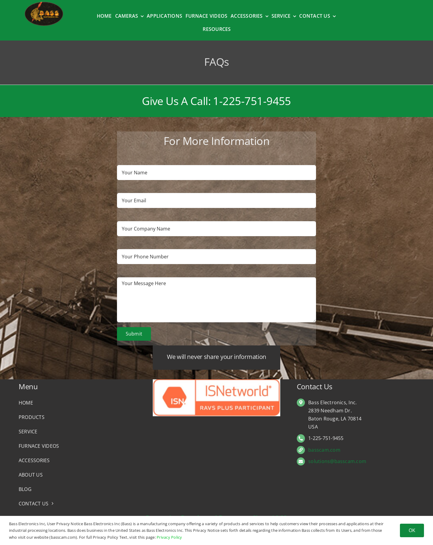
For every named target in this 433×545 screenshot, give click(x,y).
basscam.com (324, 450)
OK (412, 530)
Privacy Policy (169, 537)
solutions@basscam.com (337, 461)
